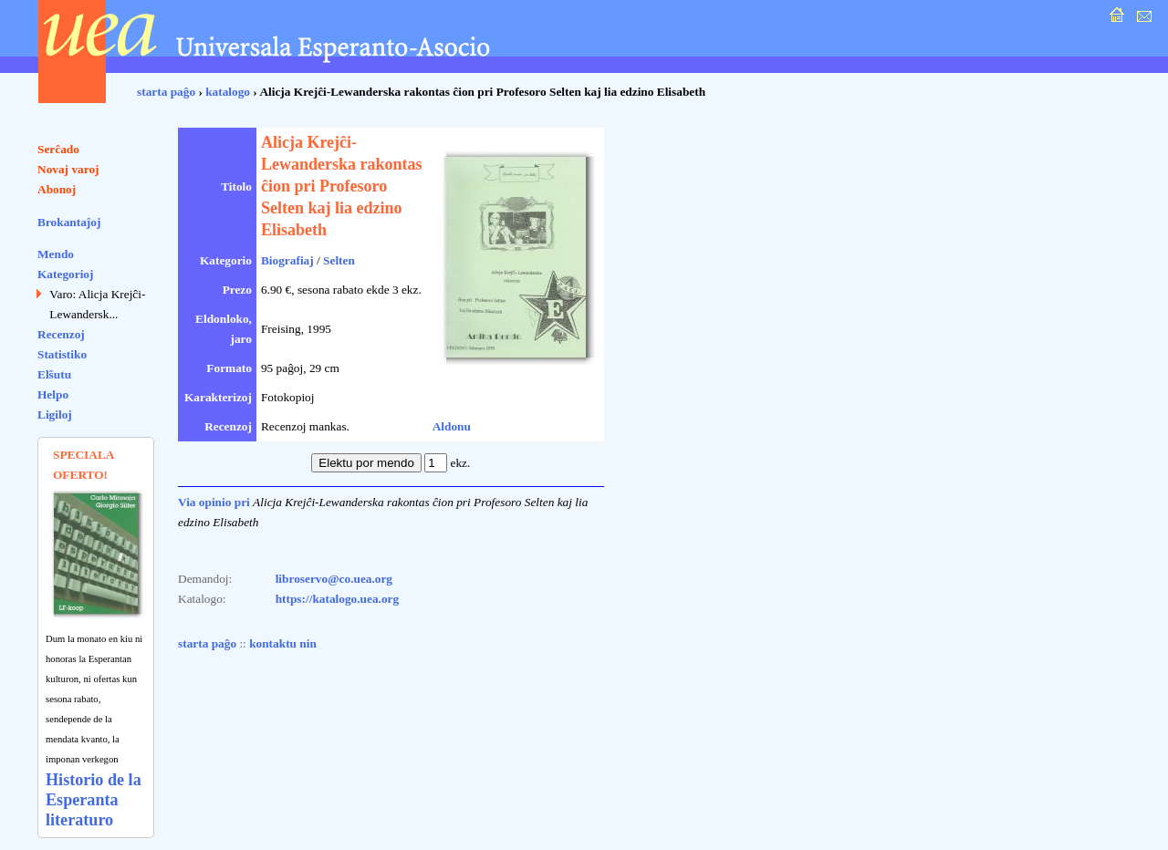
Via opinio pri (214, 502)
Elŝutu (54, 374)
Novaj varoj (68, 169)
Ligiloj (54, 414)
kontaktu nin (283, 643)
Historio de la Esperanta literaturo (93, 800)
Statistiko (62, 354)
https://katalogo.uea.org (338, 599)
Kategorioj (65, 274)
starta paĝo (166, 91)
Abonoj (56, 189)
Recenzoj (61, 334)
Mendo (55, 254)
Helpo (52, 394)
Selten (339, 260)
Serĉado (58, 149)
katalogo (227, 91)
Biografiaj (287, 260)
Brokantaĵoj (68, 222)
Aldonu (452, 426)
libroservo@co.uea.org (334, 579)
